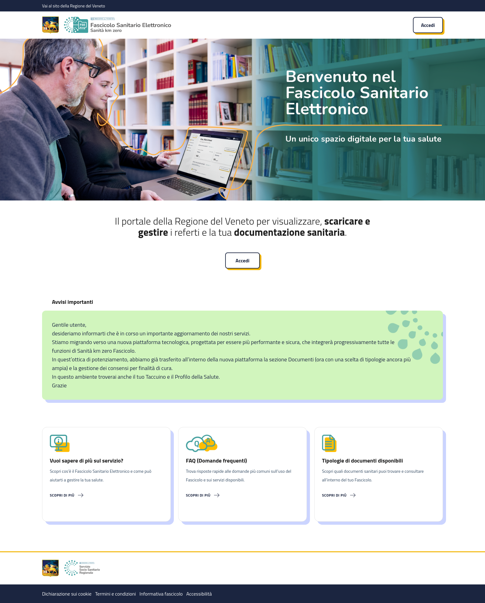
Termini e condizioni (115, 593)
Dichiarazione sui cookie (67, 593)
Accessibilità (199, 593)
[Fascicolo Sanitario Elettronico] (208, 25)
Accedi (428, 25)
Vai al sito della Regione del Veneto (73, 5)
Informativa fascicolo (161, 593)
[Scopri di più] (106, 495)
